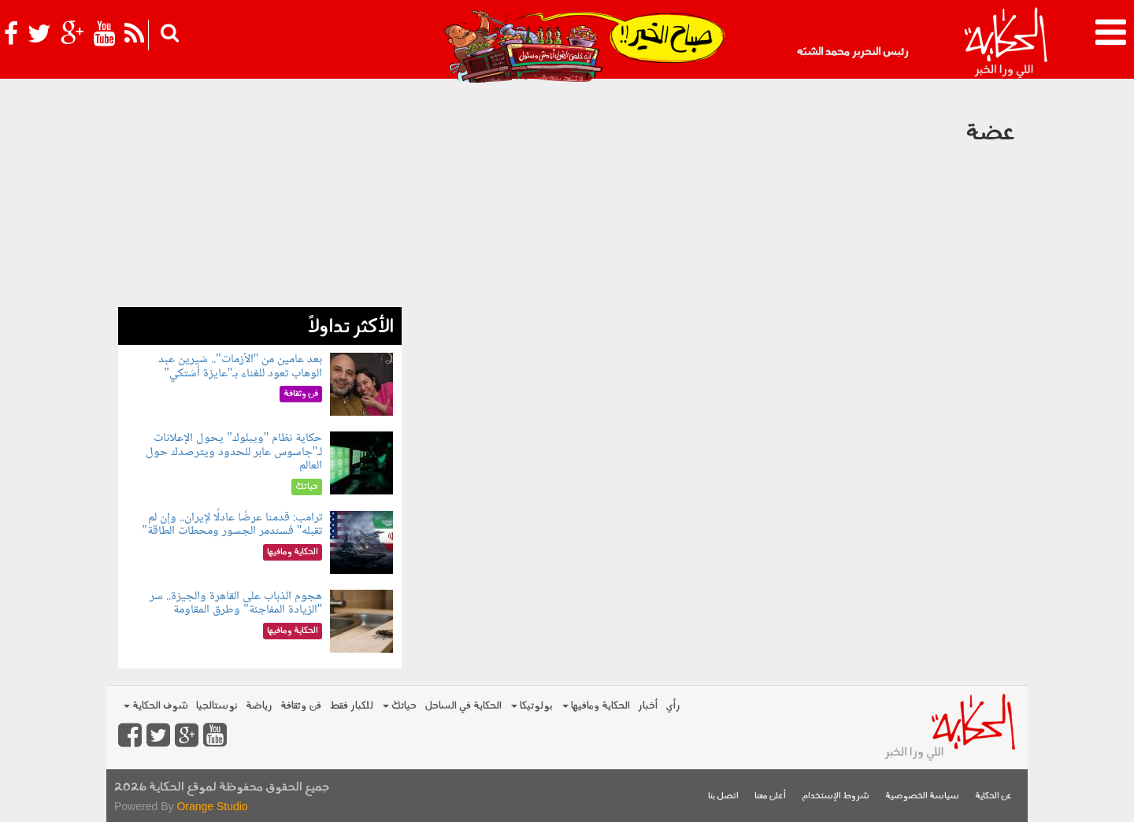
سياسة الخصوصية (922, 796)
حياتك (400, 705)
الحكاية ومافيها (596, 705)
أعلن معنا (770, 796)
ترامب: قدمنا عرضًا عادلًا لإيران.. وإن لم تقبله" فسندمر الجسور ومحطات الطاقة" (232, 524)
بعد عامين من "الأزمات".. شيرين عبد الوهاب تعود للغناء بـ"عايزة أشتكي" (240, 366)
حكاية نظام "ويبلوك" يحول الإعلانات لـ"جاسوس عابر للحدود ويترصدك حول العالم (234, 452)
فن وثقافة (300, 705)
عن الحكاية (993, 796)
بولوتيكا (532, 705)
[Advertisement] (260, 197)
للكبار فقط (351, 705)
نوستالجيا (217, 705)
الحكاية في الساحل (463, 705)
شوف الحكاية (156, 705)
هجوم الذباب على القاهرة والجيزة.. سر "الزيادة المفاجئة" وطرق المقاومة (236, 603)
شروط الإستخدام (835, 796)
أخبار (648, 705)
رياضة (259, 705)
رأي (672, 705)
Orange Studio (211, 806)
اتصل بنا (723, 796)
